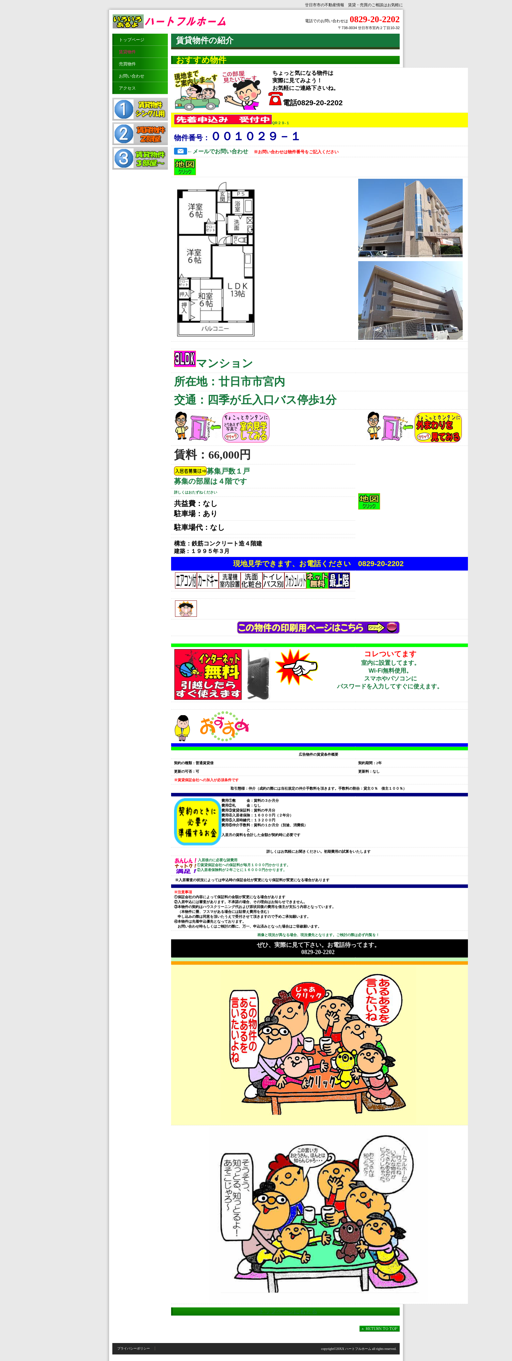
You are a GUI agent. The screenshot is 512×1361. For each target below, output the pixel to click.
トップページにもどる (288, 1311)
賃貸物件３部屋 (140, 158)
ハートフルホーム (177, 22)
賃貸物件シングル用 (140, 109)
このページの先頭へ (380, 1329)
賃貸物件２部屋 (140, 133)
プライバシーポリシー (133, 1348)
